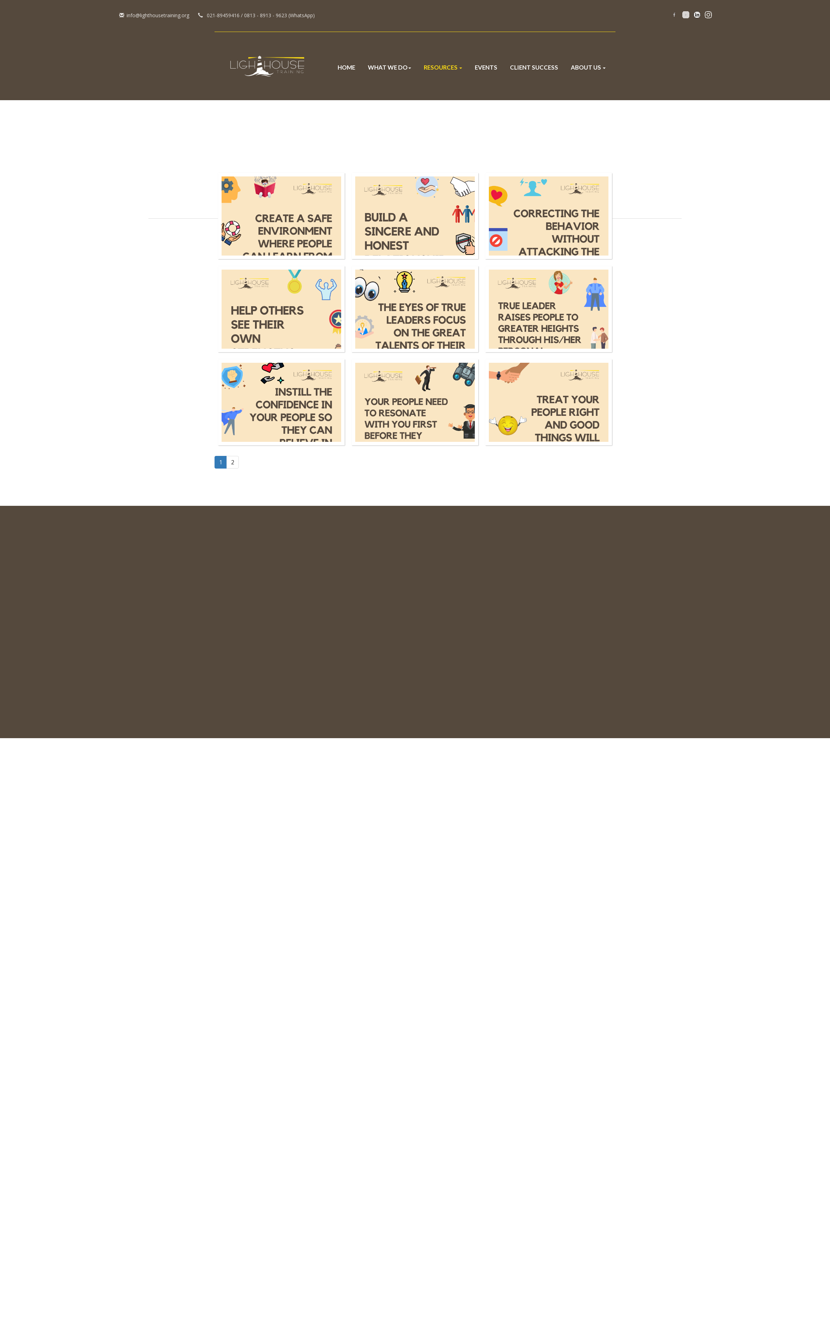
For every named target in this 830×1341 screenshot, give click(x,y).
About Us (588, 67)
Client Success (534, 67)
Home (346, 67)
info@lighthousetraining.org (32, 15)
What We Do (389, 67)
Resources (443, 67)
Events (486, 67)
